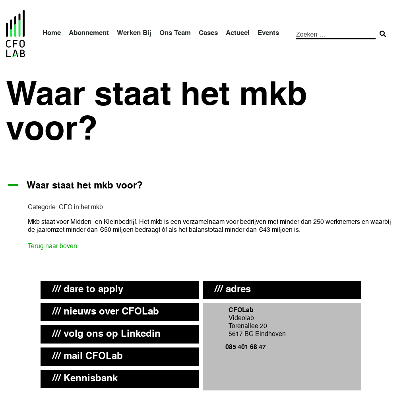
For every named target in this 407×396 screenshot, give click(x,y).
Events (268, 33)
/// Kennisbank (85, 379)
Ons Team (175, 33)
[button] (203, 186)
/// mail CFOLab (87, 356)
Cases (208, 33)
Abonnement (89, 33)
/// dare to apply (87, 290)
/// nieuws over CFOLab (105, 312)
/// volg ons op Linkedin (106, 334)
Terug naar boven (52, 246)
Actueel (238, 33)
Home (52, 33)
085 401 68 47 (245, 347)
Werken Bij (134, 33)
